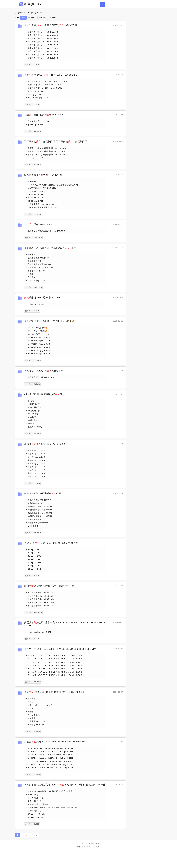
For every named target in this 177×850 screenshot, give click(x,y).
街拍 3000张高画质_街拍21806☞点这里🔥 (49, 321)
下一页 (34, 835)
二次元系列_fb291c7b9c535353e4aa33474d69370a (54, 741)
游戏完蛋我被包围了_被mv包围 (43, 175)
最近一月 (32, 18)
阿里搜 (91, 843)
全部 (23, 18)
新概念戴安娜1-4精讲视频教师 (42, 493)
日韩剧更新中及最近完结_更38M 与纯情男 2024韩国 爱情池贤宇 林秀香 (64, 784)
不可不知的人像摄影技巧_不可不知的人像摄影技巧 (55, 141)
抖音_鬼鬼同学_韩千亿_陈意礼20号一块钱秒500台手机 (55, 692)
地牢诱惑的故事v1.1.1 (38, 224)
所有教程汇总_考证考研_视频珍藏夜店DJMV (50, 248)
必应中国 (90, 847)
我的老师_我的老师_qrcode (43, 114)
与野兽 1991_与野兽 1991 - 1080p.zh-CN (51, 75)
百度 (97, 847)
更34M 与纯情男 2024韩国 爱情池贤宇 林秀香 (51, 543)
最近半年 (42, 18)
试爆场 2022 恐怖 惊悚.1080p (42, 297)
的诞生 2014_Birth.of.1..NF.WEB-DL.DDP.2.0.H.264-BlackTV (60, 649)
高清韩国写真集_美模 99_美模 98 (44, 444)
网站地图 (97, 843)
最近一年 (53, 18)
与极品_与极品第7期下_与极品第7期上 (51, 25)
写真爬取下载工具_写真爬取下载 (43, 371)
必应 (84, 847)
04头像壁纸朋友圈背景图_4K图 (43, 394)
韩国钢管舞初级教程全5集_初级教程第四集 (49, 586)
